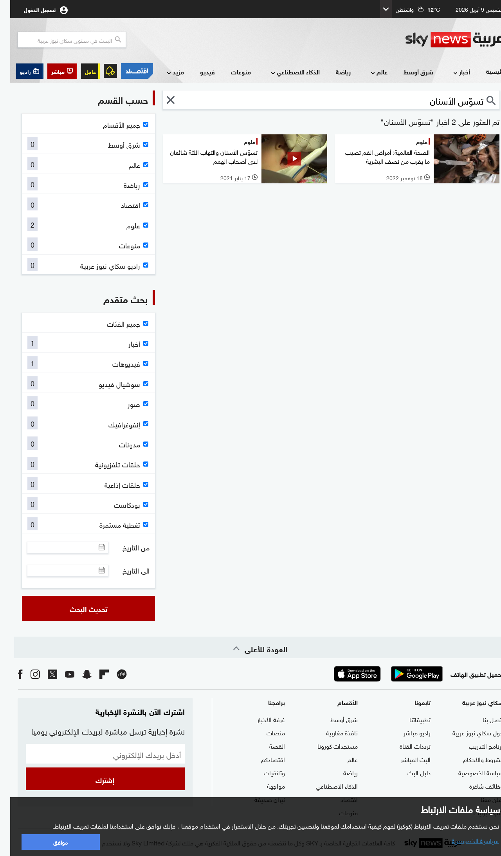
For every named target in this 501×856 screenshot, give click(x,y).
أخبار (451, 72)
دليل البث (408, 772)
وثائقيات (264, 772)
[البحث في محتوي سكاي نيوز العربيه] (61, 39)
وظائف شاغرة (476, 785)
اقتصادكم (263, 759)
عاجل (80, 71)
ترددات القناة (404, 745)
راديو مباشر (406, 732)
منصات (265, 732)
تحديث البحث (78, 608)
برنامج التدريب (476, 745)
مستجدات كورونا (327, 745)
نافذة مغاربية (332, 732)
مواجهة (266, 785)
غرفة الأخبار (261, 719)
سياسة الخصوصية (470, 772)
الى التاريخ (125, 570)
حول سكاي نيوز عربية (467, 732)
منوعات (231, 71)
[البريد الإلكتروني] (95, 754)
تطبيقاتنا (409, 719)
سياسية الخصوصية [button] (465, 839)
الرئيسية (486, 71)
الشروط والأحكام (473, 759)
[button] (52, 71)
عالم (368, 72)
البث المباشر (405, 759)
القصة (267, 745)
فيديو (197, 71)
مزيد (164, 72)
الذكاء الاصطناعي (284, 72)
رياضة (333, 71)
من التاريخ (125, 547)
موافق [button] (50, 842)
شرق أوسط (408, 71)
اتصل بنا (482, 719)
